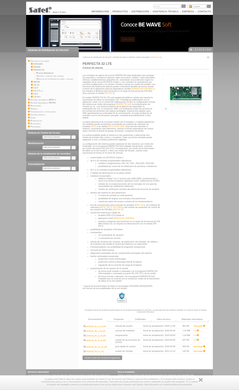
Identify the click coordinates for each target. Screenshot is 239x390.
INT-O (111, 126)
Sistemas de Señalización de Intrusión (48, 50)
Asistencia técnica (166, 11)
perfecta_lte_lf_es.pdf (94, 340)
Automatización (36, 164)
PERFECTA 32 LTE (93, 351)
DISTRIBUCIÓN (140, 11)
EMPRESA (188, 11)
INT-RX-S (109, 93)
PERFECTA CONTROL (142, 89)
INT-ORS (120, 126)
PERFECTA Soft (123, 104)
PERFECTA (132, 57)
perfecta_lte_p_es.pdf (94, 335)
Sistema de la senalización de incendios (49, 153)
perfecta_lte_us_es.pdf (95, 347)
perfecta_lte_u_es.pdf (94, 326)
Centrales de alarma (120, 57)
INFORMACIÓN (100, 11)
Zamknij (201, 380)
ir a (196, 330)
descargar (199, 326)
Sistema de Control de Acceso (44, 133)
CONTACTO (204, 11)
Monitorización (36, 143)
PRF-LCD (140, 205)
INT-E (93, 126)
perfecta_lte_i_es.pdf (94, 331)
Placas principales (143, 57)
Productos (120, 11)
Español (197, 6)
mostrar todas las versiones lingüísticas (102, 358)
